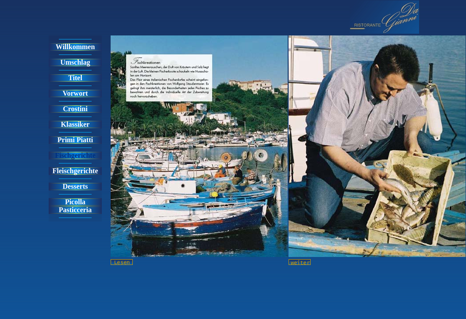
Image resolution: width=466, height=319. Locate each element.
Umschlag (75, 62)
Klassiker (75, 124)
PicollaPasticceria (75, 206)
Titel (75, 78)
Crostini (75, 109)
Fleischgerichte (75, 171)
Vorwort (75, 93)
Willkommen (75, 47)
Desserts (75, 186)
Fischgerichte (75, 155)
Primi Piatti (75, 140)
